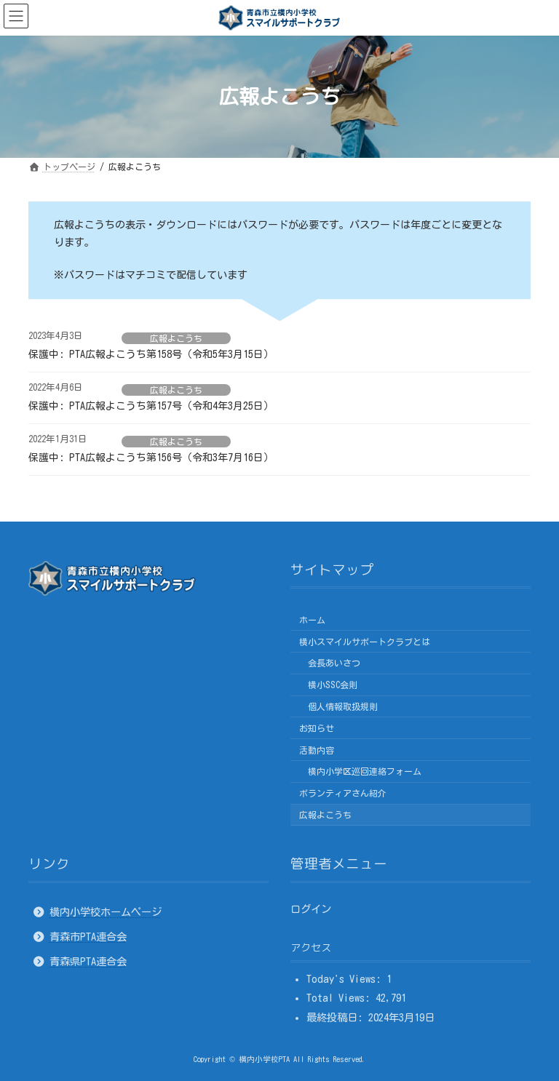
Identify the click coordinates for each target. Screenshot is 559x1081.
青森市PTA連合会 (88, 936)
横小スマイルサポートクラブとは (364, 641)
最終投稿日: (337, 1017)
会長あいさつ (334, 662)
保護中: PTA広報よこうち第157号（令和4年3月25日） (151, 406)
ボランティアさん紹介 (342, 793)
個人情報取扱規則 (343, 706)
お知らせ (316, 728)
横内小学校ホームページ (105, 911)
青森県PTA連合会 (88, 961)
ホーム (312, 619)
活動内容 (316, 749)
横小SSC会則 (332, 684)
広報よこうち (176, 338)
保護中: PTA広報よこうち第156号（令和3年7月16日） (151, 457)
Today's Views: (346, 978)
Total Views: (341, 997)
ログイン (310, 908)
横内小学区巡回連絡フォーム (364, 771)
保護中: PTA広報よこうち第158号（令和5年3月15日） (151, 354)
